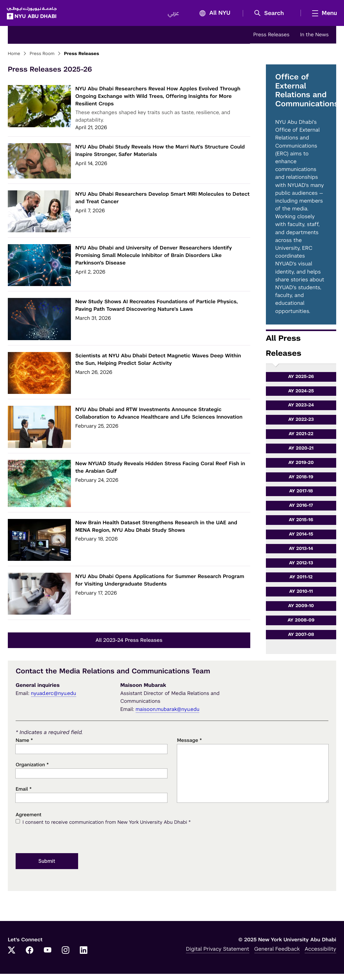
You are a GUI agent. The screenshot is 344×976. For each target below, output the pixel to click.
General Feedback (277, 951)
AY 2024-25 (301, 393)
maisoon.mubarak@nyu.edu (168, 711)
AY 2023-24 (301, 407)
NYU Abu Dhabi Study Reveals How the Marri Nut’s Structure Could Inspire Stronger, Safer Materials (160, 153)
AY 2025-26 (301, 379)
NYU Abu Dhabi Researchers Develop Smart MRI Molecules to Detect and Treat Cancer (162, 200)
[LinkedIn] (84, 952)
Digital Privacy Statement (217, 951)
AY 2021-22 (301, 436)
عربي (172, 14)
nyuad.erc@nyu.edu (53, 695)
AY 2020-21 (300, 450)
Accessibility (320, 951)
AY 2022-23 (301, 422)
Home (14, 56)
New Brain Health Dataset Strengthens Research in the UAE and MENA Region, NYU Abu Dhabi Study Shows (156, 528)
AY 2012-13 (301, 565)
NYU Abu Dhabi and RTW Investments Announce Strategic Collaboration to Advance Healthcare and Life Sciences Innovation (158, 415)
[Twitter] (11, 952)
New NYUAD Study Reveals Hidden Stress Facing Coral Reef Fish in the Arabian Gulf (160, 469)
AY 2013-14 (301, 551)
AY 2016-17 (301, 508)
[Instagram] (65, 952)
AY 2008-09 (300, 622)
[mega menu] (321, 14)
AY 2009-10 (301, 608)
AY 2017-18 (301, 493)
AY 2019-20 (301, 465)
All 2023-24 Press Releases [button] (129, 642)
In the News (314, 36)
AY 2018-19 (301, 479)
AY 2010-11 (301, 593)
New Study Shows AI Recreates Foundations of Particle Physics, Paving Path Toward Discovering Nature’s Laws (156, 307)
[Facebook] (29, 952)
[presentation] (63, 840)
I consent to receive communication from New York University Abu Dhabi (106, 824)
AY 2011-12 (300, 579)
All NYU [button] (212, 14)
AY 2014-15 (301, 536)
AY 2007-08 (301, 637)
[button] (270, 14)
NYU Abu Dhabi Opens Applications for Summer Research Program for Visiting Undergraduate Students (159, 582)
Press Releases (271, 36)
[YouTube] (47, 952)
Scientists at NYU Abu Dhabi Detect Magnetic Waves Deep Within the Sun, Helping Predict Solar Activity (158, 362)
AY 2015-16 (301, 522)
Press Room (42, 56)
